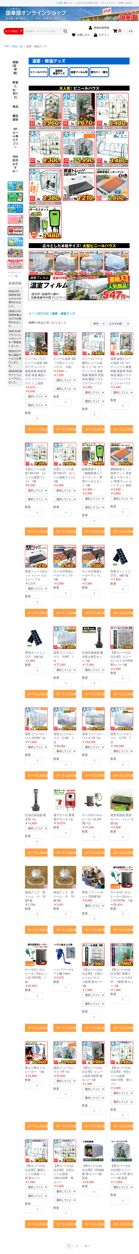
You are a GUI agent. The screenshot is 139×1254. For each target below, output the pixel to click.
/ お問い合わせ (124, 3)
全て (31, 313)
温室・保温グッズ (63, 313)
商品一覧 (17, 46)
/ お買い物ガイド (64, 3)
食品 (15, 106)
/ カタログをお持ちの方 (86, 3)
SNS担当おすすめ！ (15, 164)
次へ (87, 1246)
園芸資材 (15, 117)
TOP (6, 46)
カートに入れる (38, 429)
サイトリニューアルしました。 (15, 378)
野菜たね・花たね (15, 90)
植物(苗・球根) (15, 67)
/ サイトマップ (107, 3)
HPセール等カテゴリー (15, 138)
